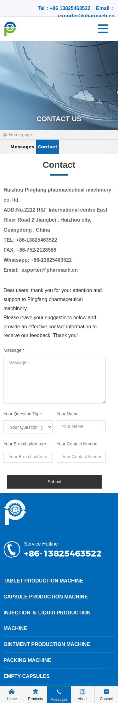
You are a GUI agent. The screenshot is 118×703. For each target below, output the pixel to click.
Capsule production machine (45, 596)
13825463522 (74, 8)
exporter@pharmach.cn (86, 15)
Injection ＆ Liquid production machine (46, 620)
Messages (22, 147)
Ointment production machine (46, 644)
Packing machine (27, 660)
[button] (5, 147)
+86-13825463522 (36, 240)
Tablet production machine (43, 580)
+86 (55, 8)
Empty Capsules (26, 676)
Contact (47, 147)
